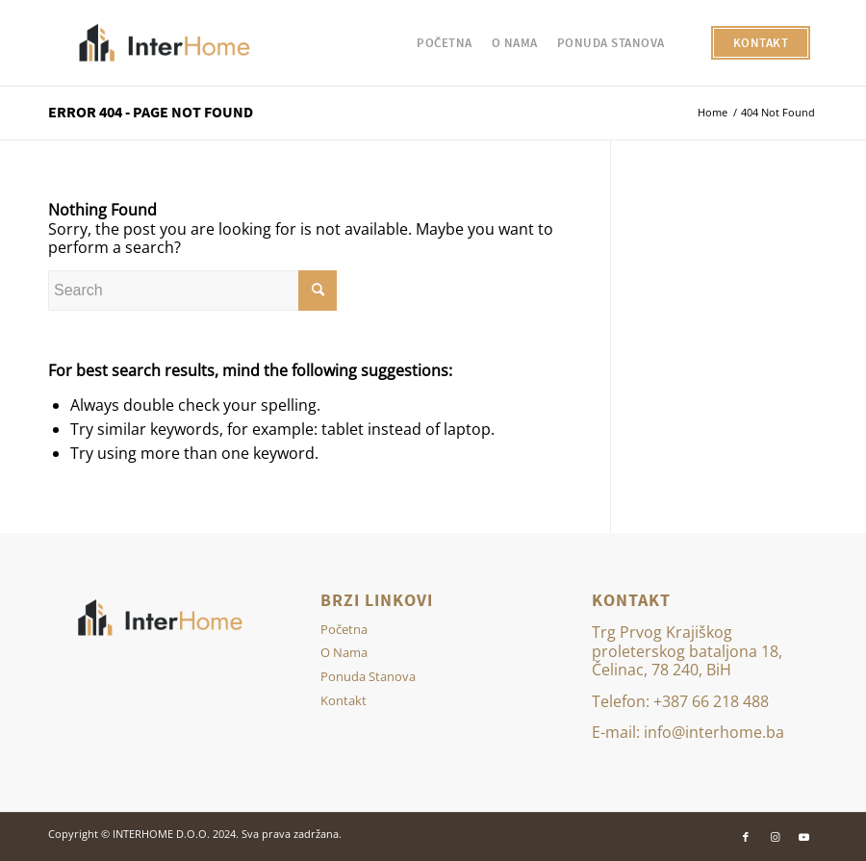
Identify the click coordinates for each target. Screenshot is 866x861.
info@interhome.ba (714, 732)
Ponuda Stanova (368, 676)
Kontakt (343, 700)
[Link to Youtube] (803, 837)
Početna (344, 629)
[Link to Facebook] (745, 837)
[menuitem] (444, 43)
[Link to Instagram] (774, 837)
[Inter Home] (165, 43)
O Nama (344, 652)
